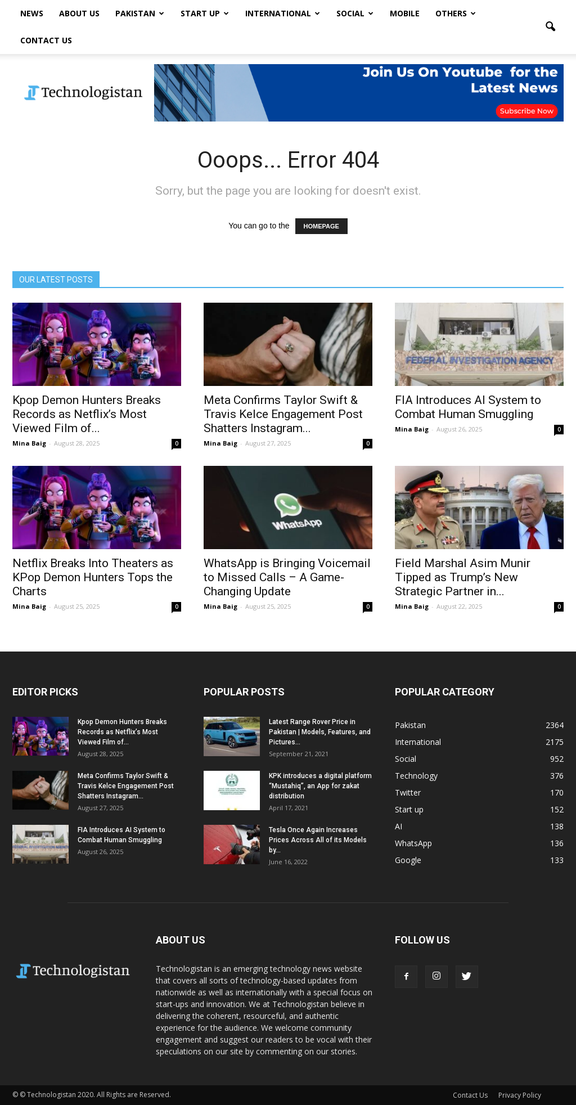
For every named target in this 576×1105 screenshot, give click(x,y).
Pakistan (139, 13)
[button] (550, 27)
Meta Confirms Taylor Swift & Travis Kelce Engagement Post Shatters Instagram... (283, 414)
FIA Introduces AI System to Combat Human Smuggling (468, 407)
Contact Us (46, 40)
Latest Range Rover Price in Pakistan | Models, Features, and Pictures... (320, 732)
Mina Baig (29, 443)
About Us (79, 13)
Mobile (405, 13)
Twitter (408, 792)
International (282, 13)
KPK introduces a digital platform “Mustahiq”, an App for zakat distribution (320, 786)
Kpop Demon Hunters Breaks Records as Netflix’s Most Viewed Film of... (86, 414)
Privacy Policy (519, 1095)
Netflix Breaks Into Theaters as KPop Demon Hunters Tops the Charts (92, 577)
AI (398, 826)
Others (455, 13)
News (31, 13)
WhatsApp (413, 843)
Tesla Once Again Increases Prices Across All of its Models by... (318, 840)
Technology (416, 775)
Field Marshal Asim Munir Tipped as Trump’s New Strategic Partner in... (462, 577)
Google (408, 860)
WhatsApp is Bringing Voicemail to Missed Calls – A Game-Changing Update (287, 577)
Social (355, 13)
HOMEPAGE (321, 226)
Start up (205, 13)
